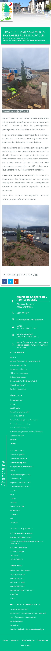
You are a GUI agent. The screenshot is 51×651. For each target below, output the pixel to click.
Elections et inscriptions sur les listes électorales (26, 432)
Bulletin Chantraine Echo (18, 365)
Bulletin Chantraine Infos (18, 385)
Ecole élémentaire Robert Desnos (21, 533)
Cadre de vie (14, 514)
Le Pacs (12, 404)
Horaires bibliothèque (17, 586)
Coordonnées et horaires (18, 369)
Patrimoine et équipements (19, 609)
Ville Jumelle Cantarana (17, 574)
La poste (13, 498)
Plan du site (15, 640)
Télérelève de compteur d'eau (20, 475)
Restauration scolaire (17, 551)
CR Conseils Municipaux (18, 377)
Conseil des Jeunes (16, 559)
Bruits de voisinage (16, 621)
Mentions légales (28, 640)
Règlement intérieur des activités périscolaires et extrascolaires (26, 542)
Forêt (11, 518)
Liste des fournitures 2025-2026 (20, 537)
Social (12, 494)
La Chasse (13, 491)
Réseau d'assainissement (18, 459)
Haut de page (25, 645)
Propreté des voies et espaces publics (23, 617)
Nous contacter (42, 640)
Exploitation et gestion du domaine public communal (28, 613)
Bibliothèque (14, 594)
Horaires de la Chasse (17, 578)
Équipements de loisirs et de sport (21, 590)
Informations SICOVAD (17, 506)
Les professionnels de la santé (20, 483)
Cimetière (13, 444)
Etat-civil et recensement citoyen (21, 424)
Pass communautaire (17, 436)
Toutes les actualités (18, 38)
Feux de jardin (14, 625)
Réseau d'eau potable (17, 455)
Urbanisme (13, 440)
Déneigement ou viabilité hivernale (21, 467)
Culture (12, 598)
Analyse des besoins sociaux (19, 487)
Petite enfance (14, 555)
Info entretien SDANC (17, 416)
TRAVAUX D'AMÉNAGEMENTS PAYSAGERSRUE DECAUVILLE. (24, 40)
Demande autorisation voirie (19, 412)
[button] (41, 9)
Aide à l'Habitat (15, 408)
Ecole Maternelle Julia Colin (19, 547)
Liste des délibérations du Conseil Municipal (25, 361)
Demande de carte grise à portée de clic (23, 420)
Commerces (14, 522)
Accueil (5, 38)
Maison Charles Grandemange (20, 570)
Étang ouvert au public (17, 582)
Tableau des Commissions (19, 373)
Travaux (12, 471)
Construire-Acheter (16, 400)
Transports (13, 502)
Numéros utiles (15, 510)
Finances (13, 357)
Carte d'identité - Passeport (19, 428)
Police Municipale (16, 479)
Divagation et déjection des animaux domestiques (27, 629)
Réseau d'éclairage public (18, 463)
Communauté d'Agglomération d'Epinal (23, 381)
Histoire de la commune (18, 389)
